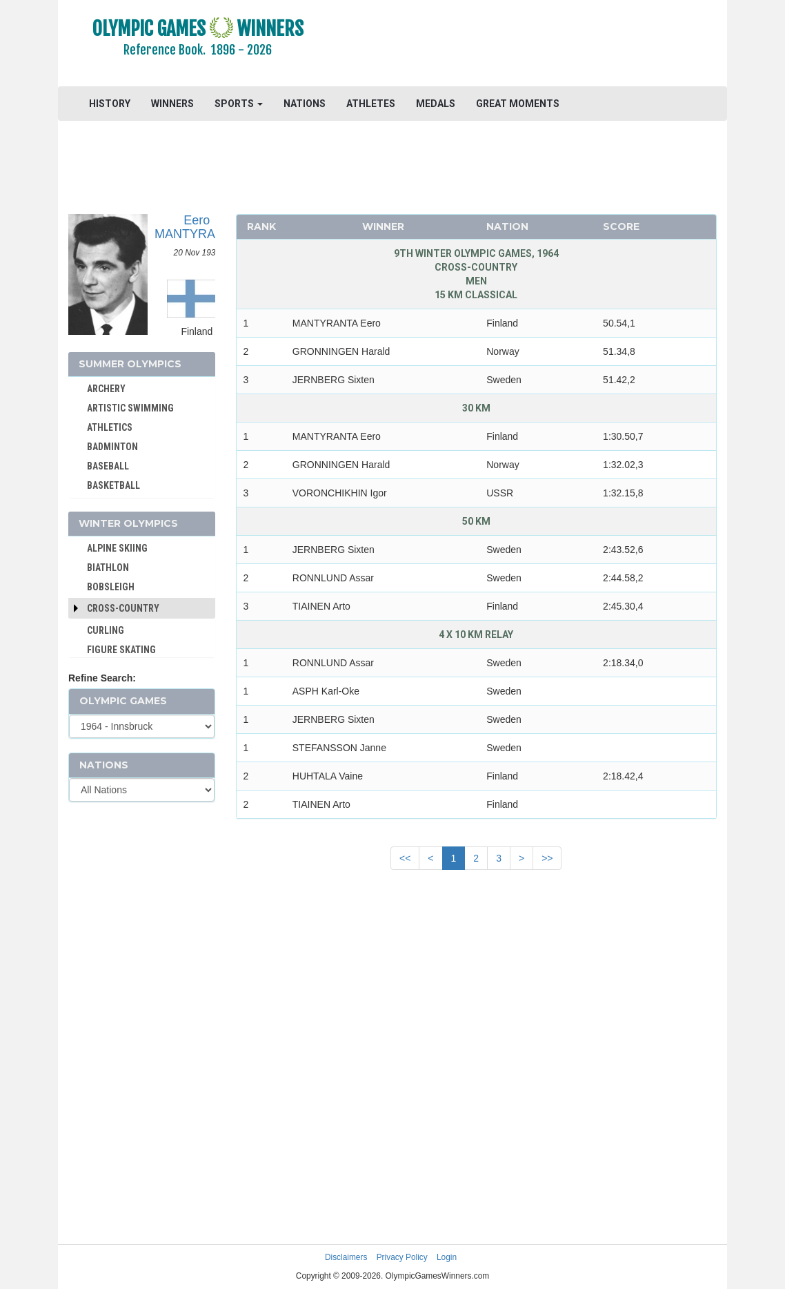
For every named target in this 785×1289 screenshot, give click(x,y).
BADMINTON (112, 446)
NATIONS (305, 103)
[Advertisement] (532, 45)
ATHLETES (370, 103)
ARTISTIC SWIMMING (130, 408)
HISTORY (109, 103)
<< (404, 858)
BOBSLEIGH (111, 586)
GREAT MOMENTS (517, 103)
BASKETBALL (113, 485)
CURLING (105, 630)
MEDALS (435, 103)
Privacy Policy (402, 1257)
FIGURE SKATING (121, 649)
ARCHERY (106, 388)
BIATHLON (108, 567)
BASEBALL (108, 466)
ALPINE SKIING (117, 548)
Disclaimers (346, 1257)
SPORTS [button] (239, 103)
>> (547, 858)
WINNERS (172, 103)
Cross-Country (123, 608)
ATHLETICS (109, 427)
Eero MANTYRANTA (197, 227)
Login (447, 1257)
